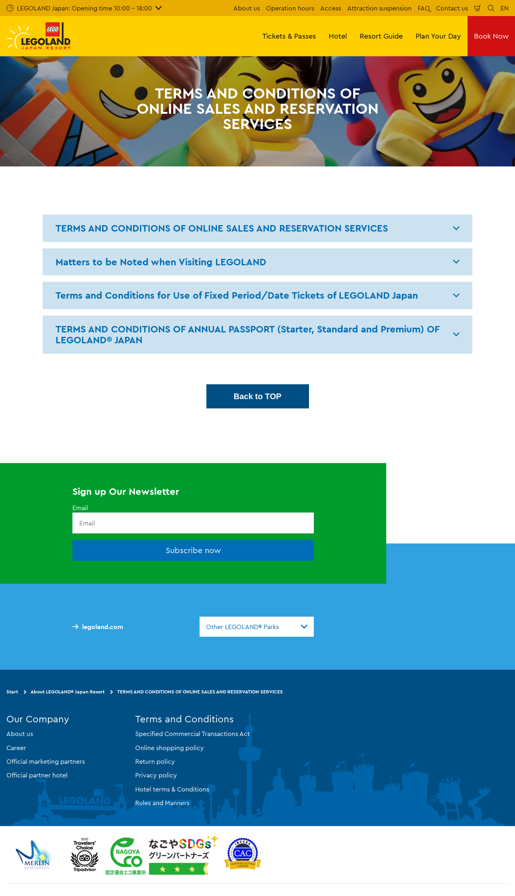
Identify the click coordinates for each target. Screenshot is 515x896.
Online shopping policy (169, 748)
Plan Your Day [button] (438, 36)
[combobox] (257, 627)
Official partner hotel (37, 775)
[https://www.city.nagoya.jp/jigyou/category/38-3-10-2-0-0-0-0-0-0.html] (161, 854)
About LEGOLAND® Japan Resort (68, 692)
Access (330, 8)
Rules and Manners (162, 803)
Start (12, 692)
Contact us (452, 8)
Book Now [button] (491, 36)
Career (16, 748)
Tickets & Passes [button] (289, 36)
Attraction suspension (379, 8)
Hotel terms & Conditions (172, 789)
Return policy (155, 761)
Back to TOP (258, 396)
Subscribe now (193, 550)
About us (246, 8)
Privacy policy (156, 775)
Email (80, 508)
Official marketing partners (45, 761)
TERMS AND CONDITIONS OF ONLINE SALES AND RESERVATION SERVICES (200, 692)
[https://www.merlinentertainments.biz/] (34, 854)
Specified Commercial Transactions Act (192, 734)
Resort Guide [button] (381, 36)
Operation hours (290, 8)
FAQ (424, 8)
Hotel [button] (338, 36)
